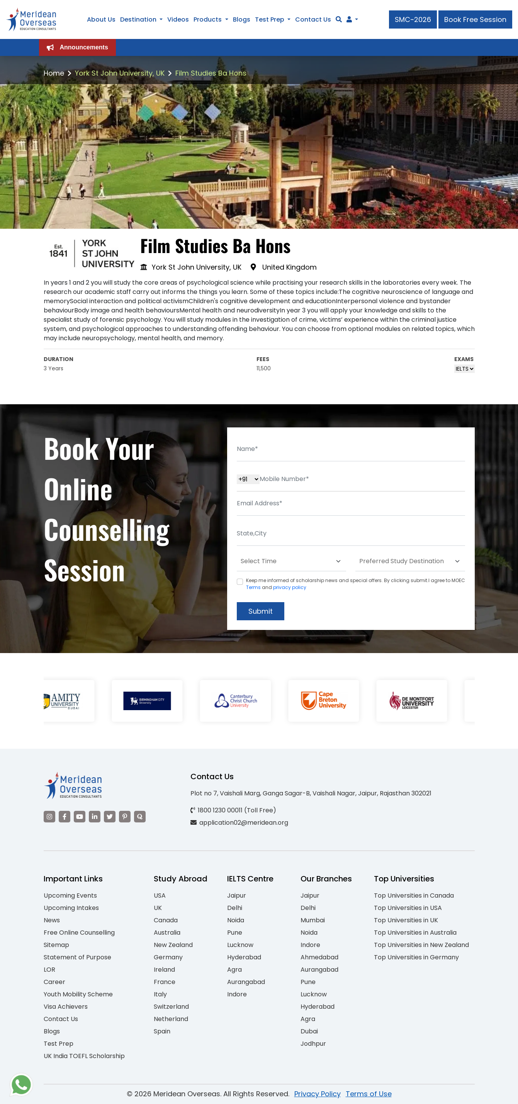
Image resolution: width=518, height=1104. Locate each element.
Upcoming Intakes (71, 907)
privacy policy (289, 587)
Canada (166, 920)
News (52, 920)
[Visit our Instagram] (49, 816)
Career (54, 981)
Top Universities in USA (408, 907)
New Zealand (173, 944)
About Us (101, 19)
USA (160, 895)
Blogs (241, 19)
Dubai (309, 1031)
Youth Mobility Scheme (78, 994)
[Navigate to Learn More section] (349, 19)
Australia (167, 932)
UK (158, 907)
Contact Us (313, 19)
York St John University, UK (120, 73)
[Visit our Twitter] (109, 816)
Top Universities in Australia (415, 932)
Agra (234, 969)
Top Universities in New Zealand (421, 944)
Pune (234, 932)
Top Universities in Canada (414, 895)
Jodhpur (313, 1043)
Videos (178, 19)
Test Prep (269, 19)
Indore (237, 994)
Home (54, 73)
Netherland (171, 1019)
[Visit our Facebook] (64, 816)
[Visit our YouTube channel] (79, 816)
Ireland (164, 969)
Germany (168, 957)
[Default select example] (291, 561)
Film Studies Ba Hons (210, 73)
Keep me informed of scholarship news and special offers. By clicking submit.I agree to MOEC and (355, 584)
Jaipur (236, 895)
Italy (160, 994)
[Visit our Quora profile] (140, 816)
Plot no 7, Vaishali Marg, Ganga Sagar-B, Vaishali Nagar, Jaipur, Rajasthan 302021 (310, 793)
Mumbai (313, 920)
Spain (162, 1031)
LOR (49, 969)
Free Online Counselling (79, 932)
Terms (253, 587)
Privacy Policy (317, 1094)
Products (208, 19)
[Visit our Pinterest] (125, 816)
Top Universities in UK (406, 920)
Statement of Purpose (77, 957)
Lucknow (240, 944)
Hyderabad (244, 957)
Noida (235, 920)
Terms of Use (369, 1094)
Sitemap (56, 944)
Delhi (234, 907)
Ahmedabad (319, 957)
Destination (138, 19)
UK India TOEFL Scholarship (84, 1056)
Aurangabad (246, 981)
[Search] (339, 19)
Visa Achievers (66, 1006)
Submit (260, 611)
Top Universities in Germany (416, 957)
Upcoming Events (70, 895)
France (164, 981)
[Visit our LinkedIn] (94, 816)
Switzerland (171, 1006)
